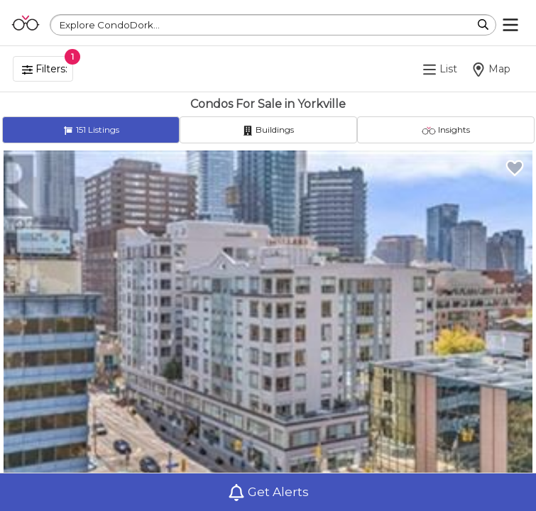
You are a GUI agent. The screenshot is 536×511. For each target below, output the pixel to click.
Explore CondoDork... (110, 25)
